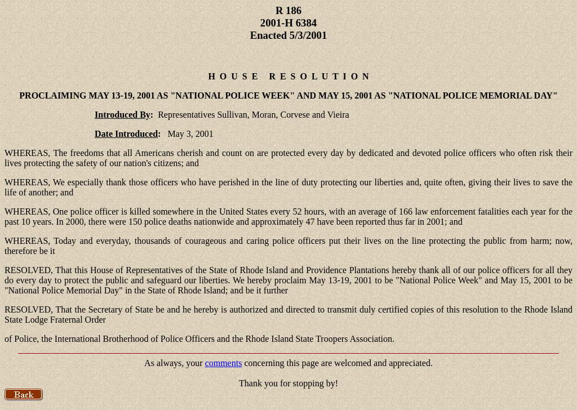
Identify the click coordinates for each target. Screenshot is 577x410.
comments (223, 363)
